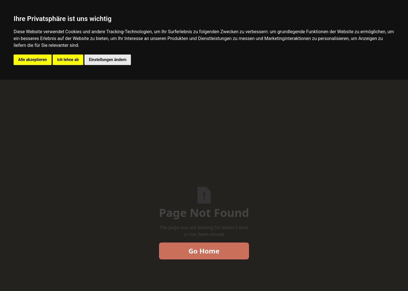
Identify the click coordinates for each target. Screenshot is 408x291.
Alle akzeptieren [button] (32, 59)
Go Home (204, 251)
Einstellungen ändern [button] (108, 59)
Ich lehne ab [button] (68, 59)
